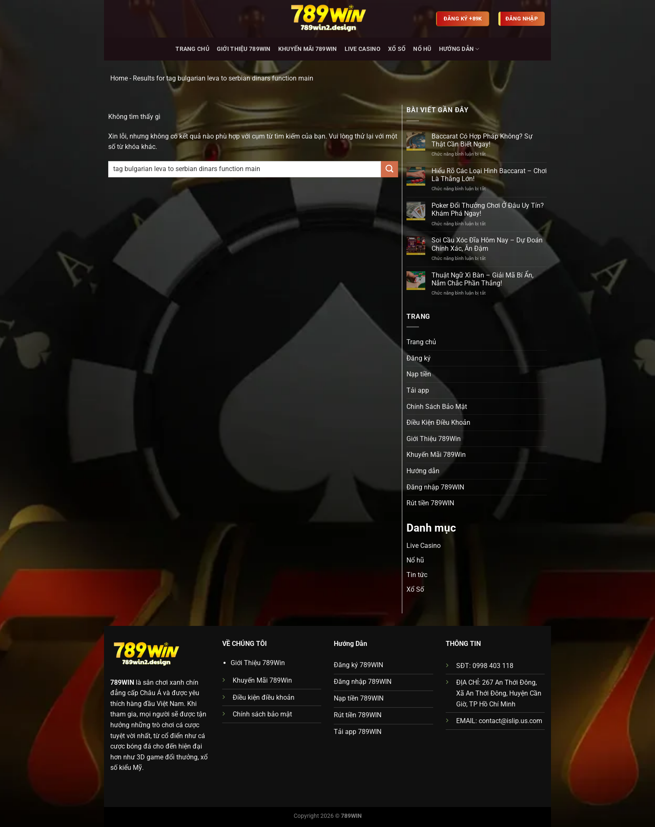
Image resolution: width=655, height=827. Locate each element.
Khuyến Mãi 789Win (307, 49)
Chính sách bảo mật (262, 714)
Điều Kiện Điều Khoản (438, 422)
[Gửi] (389, 169)
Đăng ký (418, 358)
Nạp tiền (418, 374)
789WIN (122, 682)
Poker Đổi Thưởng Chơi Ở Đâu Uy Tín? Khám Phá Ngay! (488, 209)
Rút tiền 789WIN (430, 503)
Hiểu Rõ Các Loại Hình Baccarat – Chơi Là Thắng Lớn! (489, 175)
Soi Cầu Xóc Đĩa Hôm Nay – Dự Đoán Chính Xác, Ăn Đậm (487, 244)
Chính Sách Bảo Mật (436, 407)
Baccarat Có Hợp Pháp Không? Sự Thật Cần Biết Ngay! (482, 140)
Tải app (417, 390)
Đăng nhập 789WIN (435, 487)
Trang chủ (192, 49)
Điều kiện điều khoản (263, 697)
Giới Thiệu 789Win (244, 49)
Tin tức (416, 575)
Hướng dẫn (459, 49)
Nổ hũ (422, 49)
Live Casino (363, 49)
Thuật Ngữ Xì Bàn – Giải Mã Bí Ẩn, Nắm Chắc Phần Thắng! (482, 279)
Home (119, 78)
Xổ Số (397, 49)
